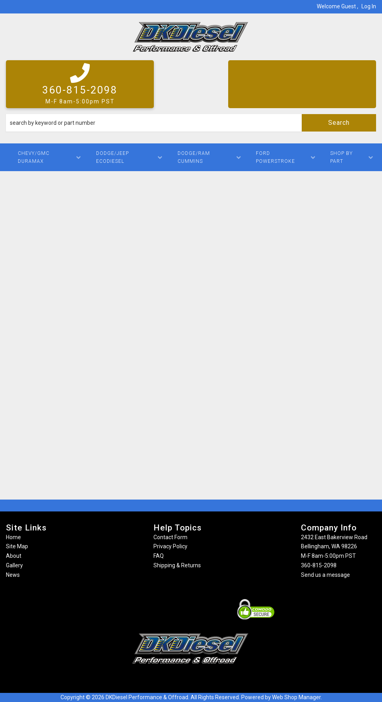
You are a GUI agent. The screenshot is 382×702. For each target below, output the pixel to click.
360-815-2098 (319, 565)
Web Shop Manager (296, 697)
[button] (191, 123)
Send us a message (325, 575)
